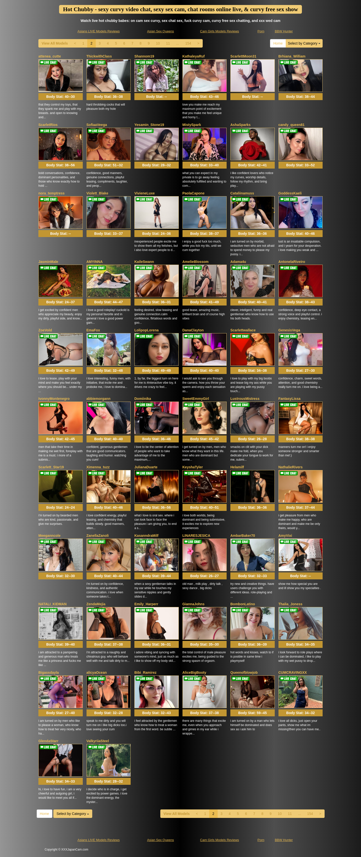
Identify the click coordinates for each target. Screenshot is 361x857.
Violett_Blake (97, 193)
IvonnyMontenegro (54, 399)
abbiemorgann (98, 399)
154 (188, 43)
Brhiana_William (292, 56)
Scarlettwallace (243, 330)
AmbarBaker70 (242, 536)
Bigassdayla (48, 672)
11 (168, 43)
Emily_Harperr (146, 604)
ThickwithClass (99, 56)
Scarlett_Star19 (51, 467)
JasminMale (48, 262)
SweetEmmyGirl (195, 399)
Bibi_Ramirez (145, 672)
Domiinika (142, 399)
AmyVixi (285, 536)
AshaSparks (240, 125)
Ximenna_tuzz (98, 467)
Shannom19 (144, 56)
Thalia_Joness (290, 604)
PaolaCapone (193, 193)
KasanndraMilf (146, 536)
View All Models (55, 43)
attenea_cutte (49, 56)
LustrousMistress (245, 399)
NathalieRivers (290, 467)
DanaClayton (193, 330)
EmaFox (93, 330)
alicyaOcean (97, 672)
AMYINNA (95, 262)
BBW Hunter (284, 31)
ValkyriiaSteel (98, 741)
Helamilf (237, 467)
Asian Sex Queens (160, 31)
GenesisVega (289, 330)
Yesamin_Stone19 (149, 125)
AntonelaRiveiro (291, 262)
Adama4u (238, 262)
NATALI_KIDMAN (52, 604)
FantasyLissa (289, 399)
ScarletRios (48, 125)
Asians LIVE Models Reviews (99, 31)
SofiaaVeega (97, 125)
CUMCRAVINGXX (292, 672)
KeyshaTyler (192, 467)
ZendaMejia (96, 604)
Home (277, 43)
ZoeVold (45, 330)
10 (158, 43)
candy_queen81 (291, 125)
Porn (261, 31)
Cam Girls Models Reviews (219, 31)
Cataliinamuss (242, 193)
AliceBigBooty (194, 672)
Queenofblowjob (244, 672)
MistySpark (191, 125)
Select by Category (304, 43)
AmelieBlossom (195, 262)
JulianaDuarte (146, 467)
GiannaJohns (193, 604)
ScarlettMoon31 (243, 56)
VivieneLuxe (144, 193)
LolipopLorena (146, 330)
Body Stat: (60, 97)
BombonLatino (242, 604)
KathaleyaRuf (193, 56)
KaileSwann (144, 262)
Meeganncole (49, 536)
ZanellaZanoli (98, 536)
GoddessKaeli (290, 193)
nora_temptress (51, 193)
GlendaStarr (48, 741)
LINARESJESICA (196, 536)
